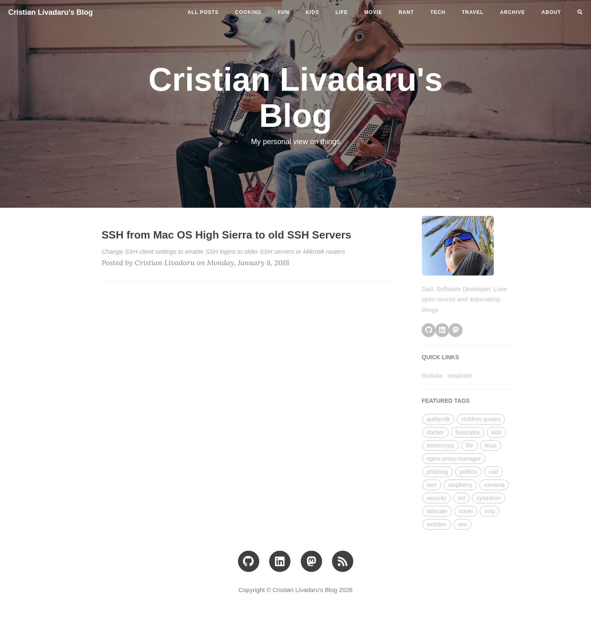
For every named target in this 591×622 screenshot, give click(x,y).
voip (489, 511)
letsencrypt (441, 445)
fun (283, 12)
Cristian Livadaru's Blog (50, 12)
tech (438, 12)
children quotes (480, 419)
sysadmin (488, 498)
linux (491, 445)
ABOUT (551, 12)
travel (472, 12)
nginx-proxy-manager (454, 458)
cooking (248, 12)
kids (312, 12)
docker (435, 432)
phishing (437, 471)
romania (494, 485)
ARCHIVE (512, 12)
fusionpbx (468, 432)
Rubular (433, 375)
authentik (438, 419)
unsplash (459, 375)
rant (406, 12)
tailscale (437, 511)
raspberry (460, 485)
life (342, 12)
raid (493, 471)
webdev (437, 524)
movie (373, 12)
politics (468, 471)
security (437, 498)
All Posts (203, 12)
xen (462, 524)
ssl (461, 498)
